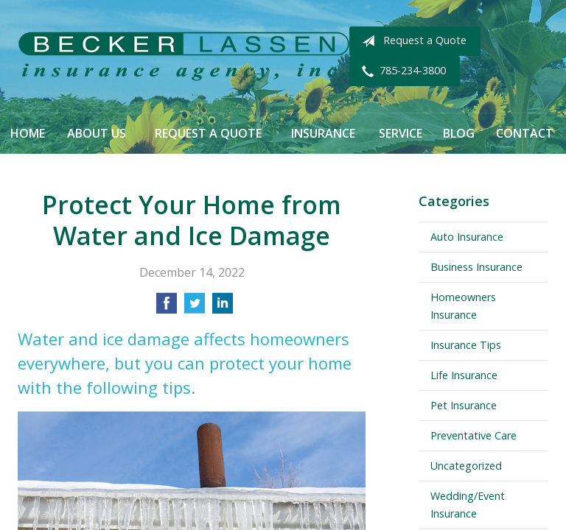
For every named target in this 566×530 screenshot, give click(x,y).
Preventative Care (473, 435)
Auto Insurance (466, 237)
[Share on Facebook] (166, 308)
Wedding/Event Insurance (467, 504)
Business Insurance (476, 267)
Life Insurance (463, 375)
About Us (96, 133)
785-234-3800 (401, 71)
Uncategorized (466, 466)
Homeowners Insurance (463, 306)
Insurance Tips (465, 345)
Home (27, 133)
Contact (524, 133)
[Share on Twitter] (194, 308)
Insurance (323, 133)
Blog (459, 133)
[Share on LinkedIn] (222, 308)
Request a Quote (411, 41)
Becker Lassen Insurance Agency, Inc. (183, 56)
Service (400, 133)
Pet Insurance (463, 405)
